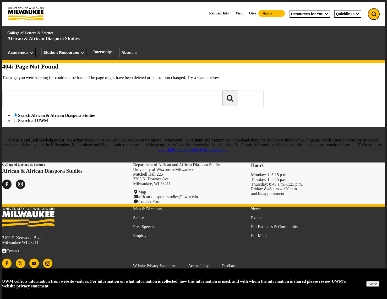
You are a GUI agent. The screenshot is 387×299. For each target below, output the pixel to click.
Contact (12, 251)
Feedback (229, 266)
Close (372, 284)
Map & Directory (147, 209)
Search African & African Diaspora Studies (56, 115)
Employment (144, 235)
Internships (102, 52)
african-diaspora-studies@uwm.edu (168, 197)
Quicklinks (348, 14)
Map (142, 192)
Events (257, 218)
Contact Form (149, 201)
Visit (239, 13)
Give (252, 13)
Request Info (219, 13)
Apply (267, 13)
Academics (21, 52)
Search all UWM (33, 120)
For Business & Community (274, 226)
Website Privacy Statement (154, 266)
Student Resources (63, 52)
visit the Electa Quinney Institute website (193, 149)
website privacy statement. (26, 286)
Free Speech (143, 226)
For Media (260, 235)
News (255, 209)
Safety (138, 218)
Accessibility (198, 266)
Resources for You (310, 14)
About (129, 52)
